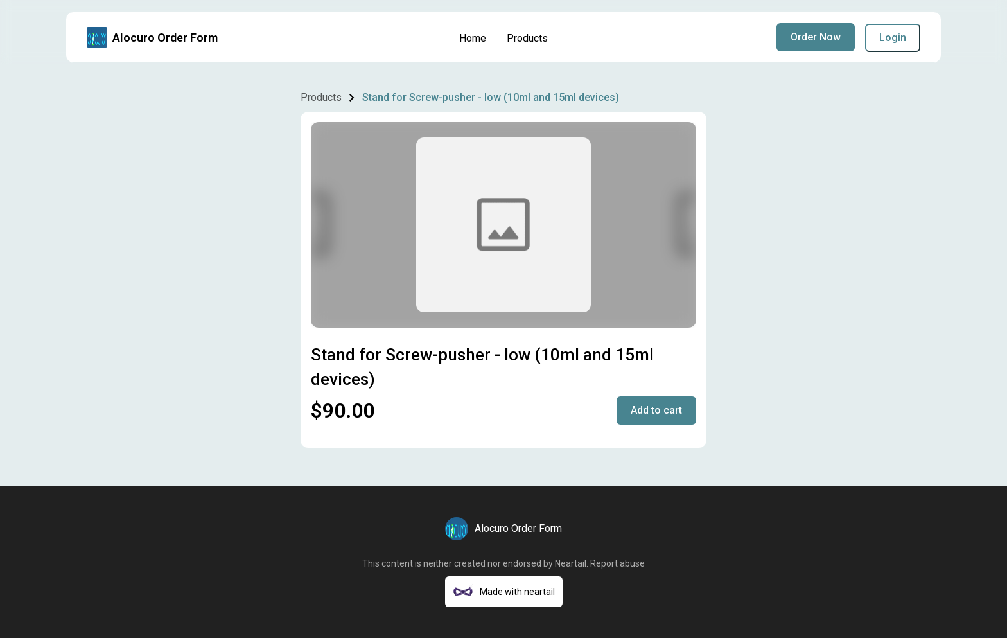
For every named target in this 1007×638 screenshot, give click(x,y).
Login (892, 37)
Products (527, 38)
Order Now (816, 37)
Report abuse (617, 563)
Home (472, 38)
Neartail (570, 563)
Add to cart (656, 410)
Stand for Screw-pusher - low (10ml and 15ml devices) (490, 97)
